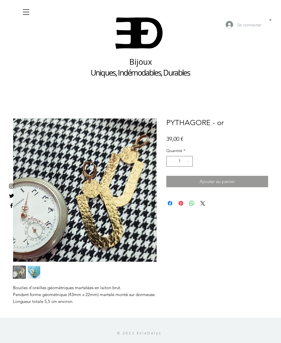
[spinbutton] (179, 161)
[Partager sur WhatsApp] (191, 203)
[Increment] (188, 161)
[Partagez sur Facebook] (170, 203)
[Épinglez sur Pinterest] (180, 203)
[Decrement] (170, 161)
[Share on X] (202, 203)
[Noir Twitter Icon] (11, 196)
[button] (26, 12)
